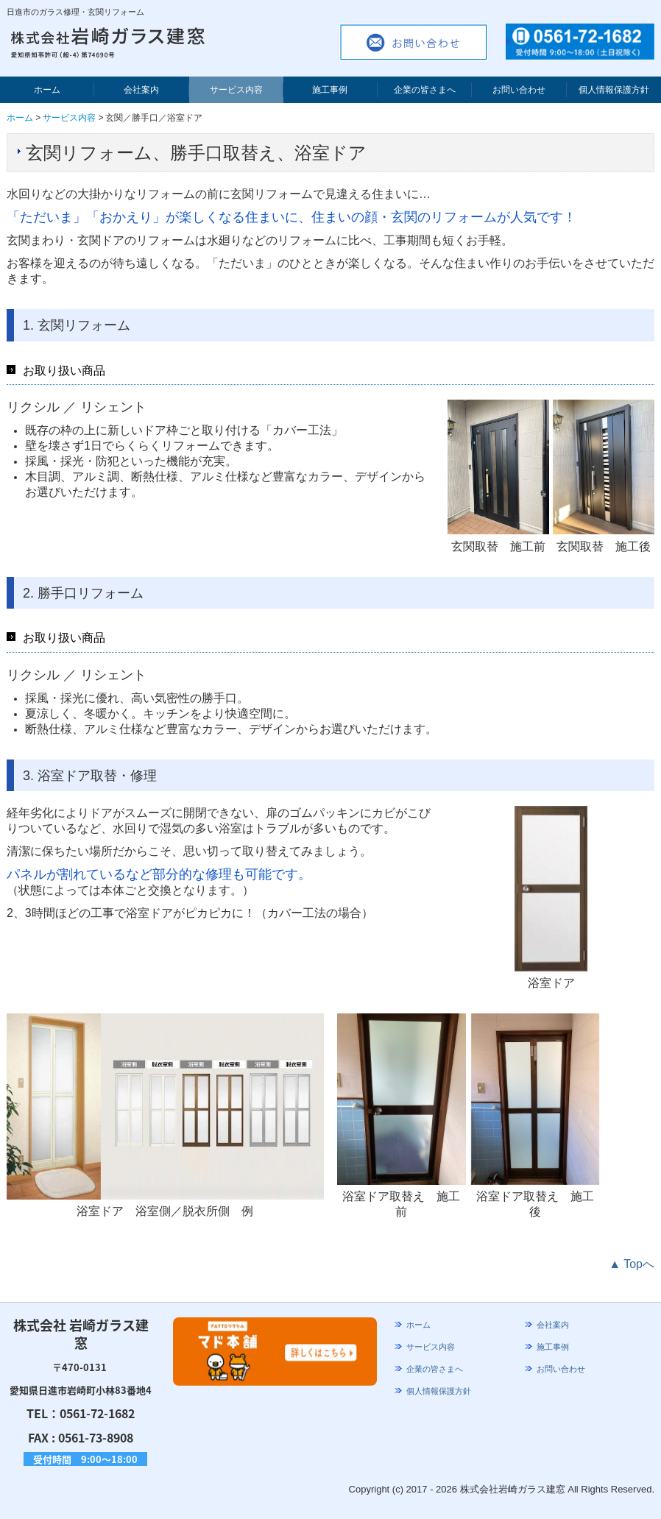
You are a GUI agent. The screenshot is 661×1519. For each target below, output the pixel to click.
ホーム (47, 90)
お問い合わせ (518, 90)
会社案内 (141, 90)
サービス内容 (236, 90)
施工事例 (329, 90)
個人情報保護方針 (614, 90)
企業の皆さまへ (425, 90)
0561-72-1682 (97, 1413)
